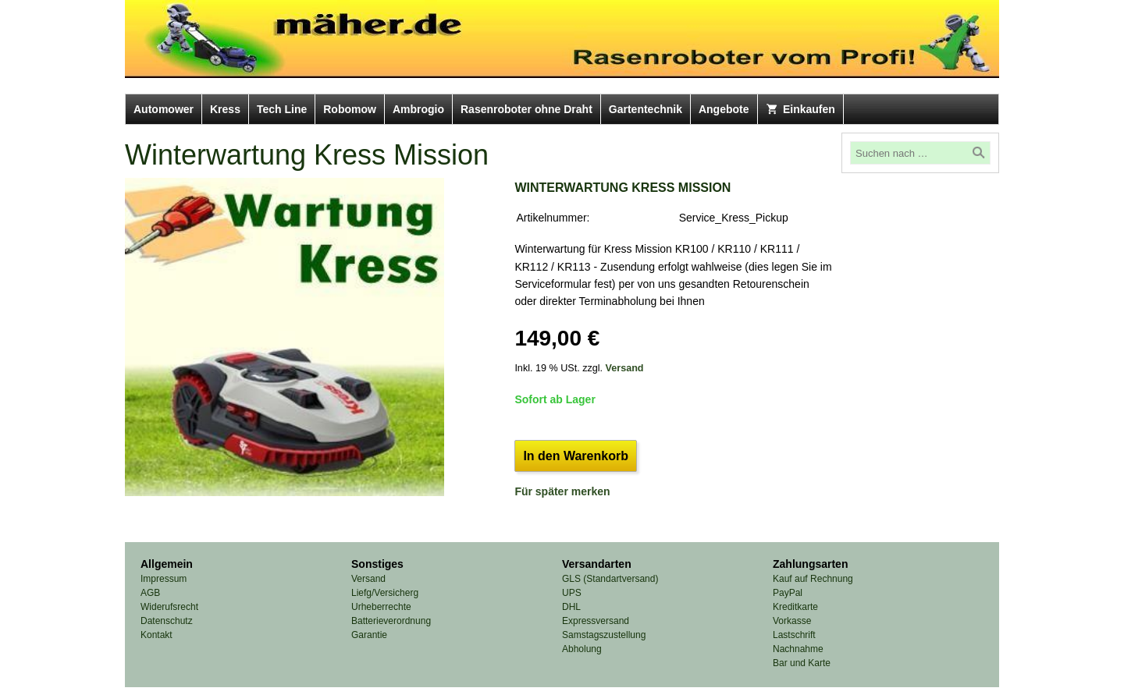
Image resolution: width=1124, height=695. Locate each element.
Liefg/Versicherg (384, 592)
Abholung (582, 649)
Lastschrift (794, 634)
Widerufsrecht (169, 606)
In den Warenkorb (575, 456)
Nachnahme (798, 649)
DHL (571, 606)
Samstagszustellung (604, 634)
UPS (572, 592)
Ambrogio (418, 109)
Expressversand (595, 620)
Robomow (349, 109)
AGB (150, 592)
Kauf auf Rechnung (813, 578)
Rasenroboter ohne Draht (526, 109)
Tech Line (282, 109)
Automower (163, 109)
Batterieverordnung (391, 620)
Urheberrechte (381, 606)
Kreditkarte (795, 606)
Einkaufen (800, 109)
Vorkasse (792, 620)
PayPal (787, 592)
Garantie (369, 634)
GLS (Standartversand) (610, 578)
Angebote (724, 109)
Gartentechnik (645, 109)
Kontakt (156, 634)
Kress (225, 109)
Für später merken (562, 491)
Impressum (163, 578)
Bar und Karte (802, 663)
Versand (625, 368)
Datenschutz (166, 620)
